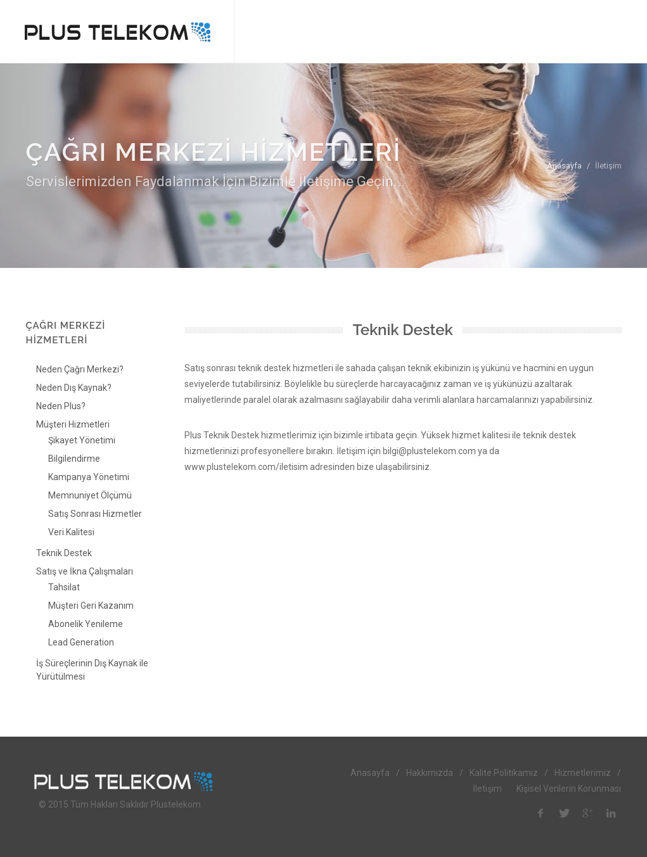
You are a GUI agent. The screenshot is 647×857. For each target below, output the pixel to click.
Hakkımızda (429, 773)
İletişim (487, 789)
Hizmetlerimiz (582, 773)
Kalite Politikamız (504, 773)
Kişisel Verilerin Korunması (568, 789)
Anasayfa (564, 165)
